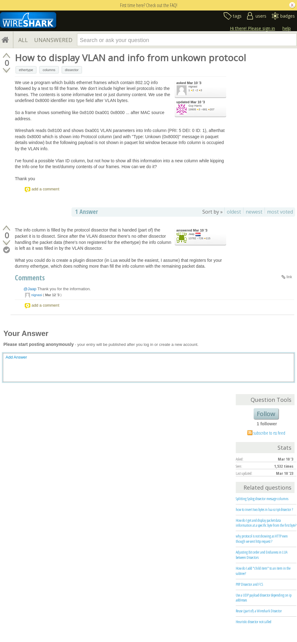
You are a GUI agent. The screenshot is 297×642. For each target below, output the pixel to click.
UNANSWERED (53, 40)
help (286, 28)
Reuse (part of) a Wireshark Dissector (259, 611)
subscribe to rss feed (269, 433)
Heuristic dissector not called (253, 621)
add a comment (45, 189)
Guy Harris (195, 105)
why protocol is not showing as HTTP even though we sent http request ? (262, 538)
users (261, 16)
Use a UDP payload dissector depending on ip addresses (263, 597)
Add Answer (16, 357)
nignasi (192, 86)
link (289, 277)
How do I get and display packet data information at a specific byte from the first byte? (266, 522)
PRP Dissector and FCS (249, 584)
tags (237, 16)
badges (287, 16)
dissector (72, 70)
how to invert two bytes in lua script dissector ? (264, 509)
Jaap (191, 234)
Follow (266, 414)
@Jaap (30, 289)
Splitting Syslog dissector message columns (262, 498)
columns (49, 70)
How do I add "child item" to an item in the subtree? (263, 570)
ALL (23, 40)
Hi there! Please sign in (252, 28)
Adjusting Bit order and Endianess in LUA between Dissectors (261, 554)
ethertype (26, 70)
